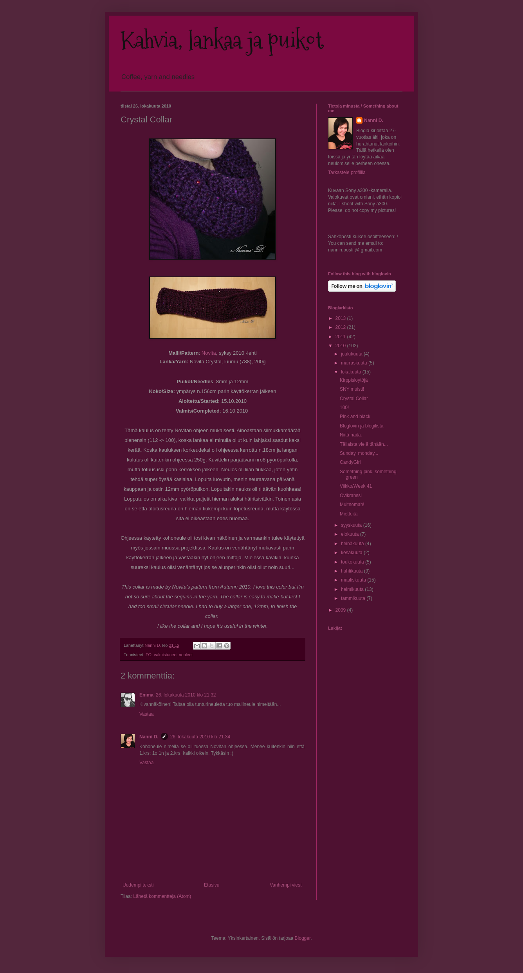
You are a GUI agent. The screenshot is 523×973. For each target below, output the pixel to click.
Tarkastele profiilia (347, 172)
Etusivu (211, 885)
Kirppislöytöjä (354, 380)
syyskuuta (352, 525)
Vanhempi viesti (286, 885)
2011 (341, 336)
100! (344, 407)
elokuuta (350, 534)
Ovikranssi (351, 495)
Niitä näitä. (351, 435)
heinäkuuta (353, 543)
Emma (146, 695)
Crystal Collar (354, 398)
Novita (209, 353)
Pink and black (355, 416)
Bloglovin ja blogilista (361, 426)
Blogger (303, 938)
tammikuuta (353, 598)
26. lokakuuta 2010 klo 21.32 (186, 695)
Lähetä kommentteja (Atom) (162, 896)
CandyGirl (350, 462)
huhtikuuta (352, 571)
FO (148, 654)
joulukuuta (352, 354)
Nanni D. (149, 737)
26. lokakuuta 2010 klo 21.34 (200, 737)
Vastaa (146, 714)
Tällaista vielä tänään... (364, 444)
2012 (341, 327)
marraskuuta (354, 363)
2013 (341, 318)
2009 (341, 610)
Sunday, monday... (359, 453)
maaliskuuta (354, 580)
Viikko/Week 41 (356, 486)
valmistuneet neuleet (173, 654)
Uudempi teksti (138, 885)
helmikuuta (353, 589)
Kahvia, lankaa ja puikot (222, 40)
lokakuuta (351, 372)
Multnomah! (352, 504)
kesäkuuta (352, 552)
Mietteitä (348, 514)
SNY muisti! (352, 389)
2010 (341, 345)
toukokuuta (353, 562)
